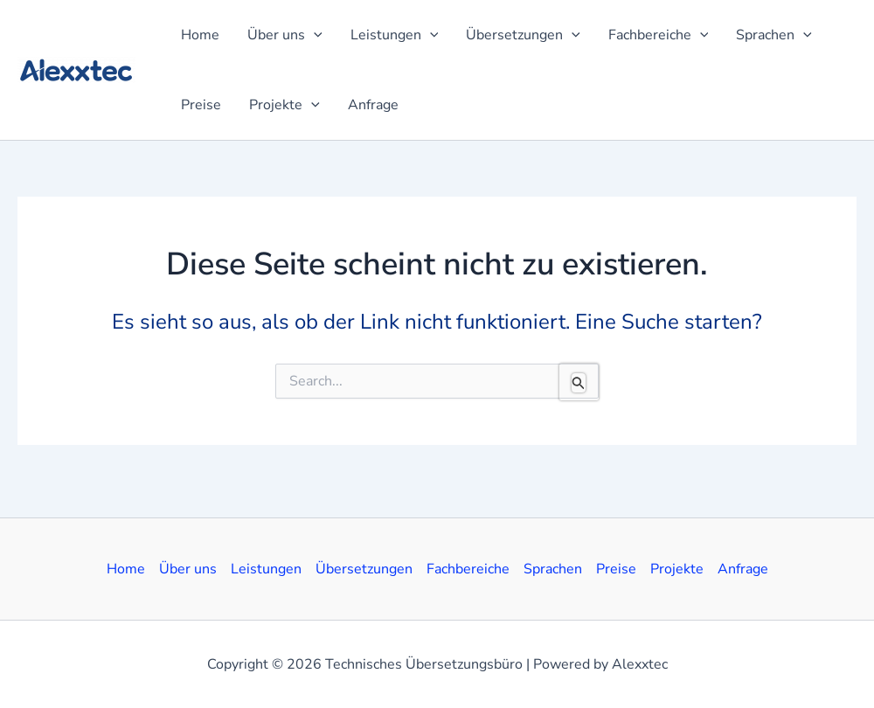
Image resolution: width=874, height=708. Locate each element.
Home (126, 569)
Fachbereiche (468, 569)
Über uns (188, 569)
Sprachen (553, 569)
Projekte (677, 569)
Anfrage (743, 569)
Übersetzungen (364, 569)
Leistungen (266, 569)
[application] (314, 35)
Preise (616, 569)
